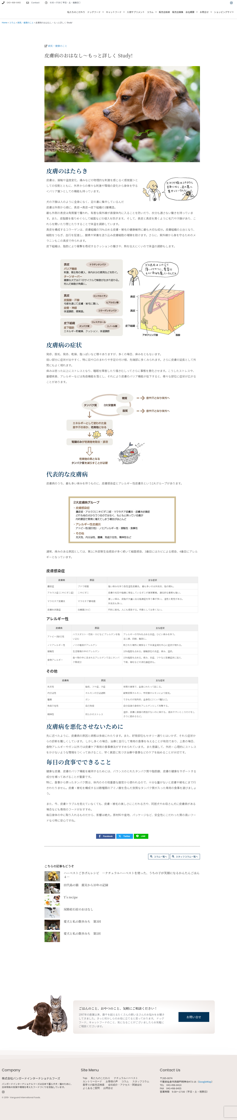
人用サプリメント (136, 12)
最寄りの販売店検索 (93, 1084)
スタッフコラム (140, 1081)
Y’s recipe (71, 922)
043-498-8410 (14, 2)
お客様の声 (112, 1081)
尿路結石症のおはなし (78, 934)
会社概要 (192, 12)
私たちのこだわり (76, 12)
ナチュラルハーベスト (126, 1078)
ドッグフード (95, 12)
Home (4, 22)
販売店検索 (164, 12)
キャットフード (115, 12)
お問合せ (206, 12)
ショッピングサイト (224, 12)
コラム (152, 12)
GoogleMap (205, 1081)
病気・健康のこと (25, 22)
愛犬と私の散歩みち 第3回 (82, 946)
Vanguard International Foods (25, 1097)
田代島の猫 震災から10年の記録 (86, 910)
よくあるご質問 (91, 1088)
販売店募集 (177, 12)
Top (85, 1078)
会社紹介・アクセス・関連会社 (125, 1084)
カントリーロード (92, 1081)
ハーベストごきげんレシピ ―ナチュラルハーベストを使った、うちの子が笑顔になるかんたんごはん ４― (132, 900)
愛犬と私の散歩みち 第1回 (82, 958)
